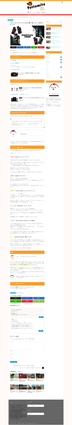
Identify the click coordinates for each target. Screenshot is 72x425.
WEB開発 (47, 61)
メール (11, 354)
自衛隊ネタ (48, 74)
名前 (11, 350)
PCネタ (47, 59)
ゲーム (34, 12)
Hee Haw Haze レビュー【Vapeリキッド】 (53, 33)
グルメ (47, 66)
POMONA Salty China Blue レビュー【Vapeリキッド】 (53, 37)
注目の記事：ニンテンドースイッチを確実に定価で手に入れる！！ (36, 14)
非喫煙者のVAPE (29, 12)
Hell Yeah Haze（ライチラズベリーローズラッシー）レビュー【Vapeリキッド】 (53, 28)
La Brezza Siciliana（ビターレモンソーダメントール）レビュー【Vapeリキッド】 (53, 42)
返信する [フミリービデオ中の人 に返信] (41, 317)
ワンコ (47, 71)
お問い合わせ (43, 12)
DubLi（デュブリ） (49, 76)
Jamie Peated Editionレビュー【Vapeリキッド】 (53, 47)
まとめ (47, 69)
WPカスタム (38, 12)
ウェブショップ (22, 287)
